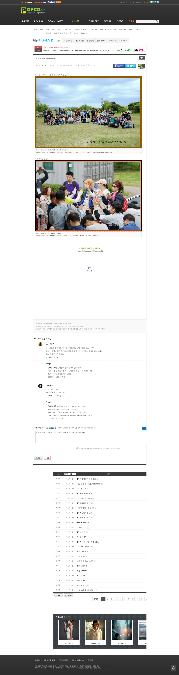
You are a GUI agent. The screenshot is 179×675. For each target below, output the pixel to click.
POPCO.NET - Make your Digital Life (36, 10)
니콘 (47, 29)
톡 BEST (84, 33)
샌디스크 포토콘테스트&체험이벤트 (56, 47)
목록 (142, 58)
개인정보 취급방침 (49, 660)
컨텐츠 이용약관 (63, 660)
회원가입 (122, 2)
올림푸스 (86, 29)
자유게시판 (79, 41)
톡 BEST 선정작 (62, 617)
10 (141, 599)
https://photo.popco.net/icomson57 (89, 251)
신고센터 (90, 660)
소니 (60, 29)
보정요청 (75, 33)
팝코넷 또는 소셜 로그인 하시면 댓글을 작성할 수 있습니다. (97, 437)
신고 (61, 357)
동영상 (48, 33)
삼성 (53, 29)
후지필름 (67, 29)
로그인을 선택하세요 (134, 2)
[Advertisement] (98, 297)
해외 (67, 33)
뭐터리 (44, 65)
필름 (55, 33)
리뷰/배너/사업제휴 (77, 660)
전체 (35, 29)
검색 (157, 21)
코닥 (61, 33)
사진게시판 (68, 41)
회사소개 (37, 660)
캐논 (41, 29)
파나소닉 (76, 29)
